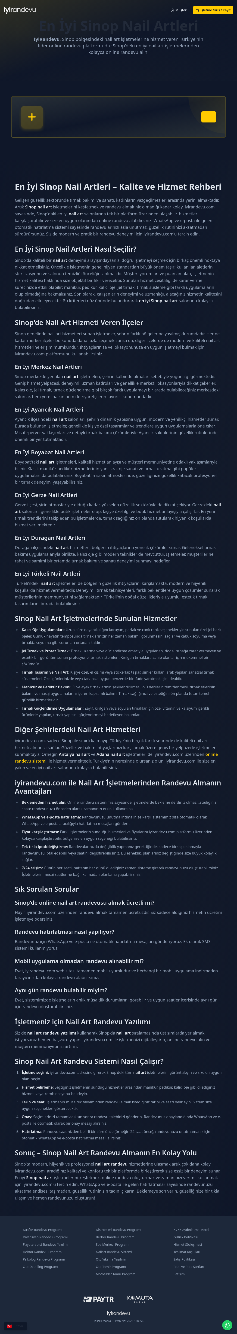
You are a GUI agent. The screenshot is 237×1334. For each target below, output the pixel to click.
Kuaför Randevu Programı (42, 1229)
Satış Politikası (184, 1259)
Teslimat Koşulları (187, 1252)
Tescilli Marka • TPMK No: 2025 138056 (118, 1321)
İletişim (179, 1274)
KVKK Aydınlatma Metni (191, 1229)
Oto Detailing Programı (40, 1266)
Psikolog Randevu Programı (44, 1259)
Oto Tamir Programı (111, 1266)
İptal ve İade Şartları (189, 1266)
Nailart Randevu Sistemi (114, 1252)
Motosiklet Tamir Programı (116, 1274)
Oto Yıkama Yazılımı (111, 1259)
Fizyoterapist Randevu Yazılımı (46, 1244)
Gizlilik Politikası (186, 1237)
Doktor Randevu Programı (42, 1252)
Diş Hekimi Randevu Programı (118, 1229)
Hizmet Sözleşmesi (188, 1244)
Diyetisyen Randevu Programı (45, 1237)
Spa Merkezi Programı (112, 1244)
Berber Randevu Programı (115, 1237)
